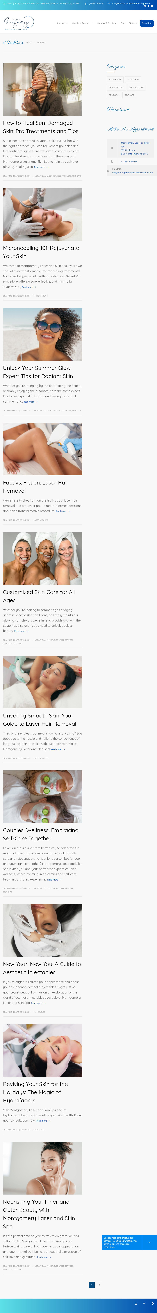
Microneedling (41, 296)
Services (61, 23)
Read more (39, 167)
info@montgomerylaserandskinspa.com (131, 4)
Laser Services (54, 176)
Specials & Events (105, 23)
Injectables (52, 640)
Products (66, 176)
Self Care (76, 176)
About (132, 23)
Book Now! (147, 23)
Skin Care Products (81, 23)
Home (29, 42)
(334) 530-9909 (96, 4)
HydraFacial (40, 176)
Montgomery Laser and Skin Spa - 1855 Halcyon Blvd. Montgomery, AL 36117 (44, 3)
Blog (123, 23)
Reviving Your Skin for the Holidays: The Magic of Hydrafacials (35, 1092)
